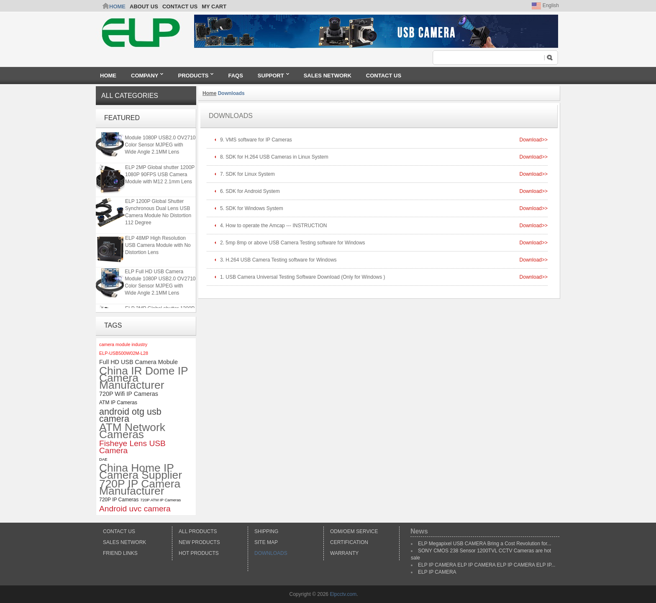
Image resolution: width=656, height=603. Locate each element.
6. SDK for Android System (250, 191)
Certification (349, 542)
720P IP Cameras (118, 500)
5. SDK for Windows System (251, 208)
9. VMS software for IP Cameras (256, 140)
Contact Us (119, 531)
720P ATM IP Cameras (160, 500)
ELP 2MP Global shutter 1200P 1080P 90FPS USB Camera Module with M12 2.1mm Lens (160, 175)
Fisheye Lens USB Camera (132, 447)
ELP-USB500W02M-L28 (123, 353)
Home (117, 6)
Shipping (266, 531)
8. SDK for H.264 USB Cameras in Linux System (275, 157)
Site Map (266, 542)
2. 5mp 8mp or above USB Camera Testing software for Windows (292, 243)
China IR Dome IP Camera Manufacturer (143, 378)
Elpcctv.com (343, 594)
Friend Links (120, 553)
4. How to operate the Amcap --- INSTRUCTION (273, 225)
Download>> (534, 140)
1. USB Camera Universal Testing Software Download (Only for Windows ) (302, 277)
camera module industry (123, 344)
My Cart (214, 6)
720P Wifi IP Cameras (128, 393)
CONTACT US (179, 6)
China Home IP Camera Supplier (140, 471)
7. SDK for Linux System (247, 174)
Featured (122, 117)
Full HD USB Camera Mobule (138, 362)
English (545, 5)
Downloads (270, 553)
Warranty (344, 553)
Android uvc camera (135, 508)
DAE (103, 459)
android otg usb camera (130, 415)
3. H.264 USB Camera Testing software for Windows (278, 260)
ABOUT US (144, 6)
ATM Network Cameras (132, 431)
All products (198, 531)
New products (199, 542)
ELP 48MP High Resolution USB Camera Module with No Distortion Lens (158, 246)
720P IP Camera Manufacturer (139, 487)
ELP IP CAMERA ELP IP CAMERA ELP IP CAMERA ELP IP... (486, 565)
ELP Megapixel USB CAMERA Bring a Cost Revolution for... (484, 544)
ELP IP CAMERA (437, 572)
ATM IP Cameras (118, 402)
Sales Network (124, 542)
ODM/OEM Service (354, 531)
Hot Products (199, 553)
